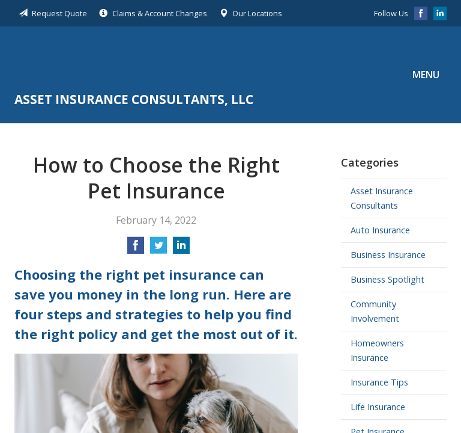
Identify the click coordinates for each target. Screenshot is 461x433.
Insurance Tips (379, 382)
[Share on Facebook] (135, 249)
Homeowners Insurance (377, 350)
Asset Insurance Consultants (382, 198)
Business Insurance (388, 254)
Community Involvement (375, 311)
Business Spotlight (387, 279)
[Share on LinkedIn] (181, 249)
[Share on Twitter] (158, 249)
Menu (425, 74)
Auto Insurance (380, 230)
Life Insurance (378, 407)
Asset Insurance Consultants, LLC (134, 60)
